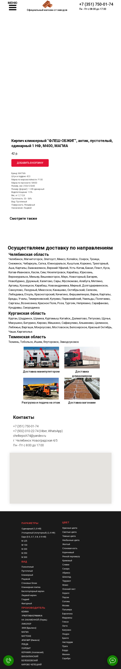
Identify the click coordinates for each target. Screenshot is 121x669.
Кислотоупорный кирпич (33, 591)
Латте (65, 626)
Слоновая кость (69, 548)
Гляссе (65, 622)
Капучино (66, 630)
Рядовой (26, 579)
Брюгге (65, 638)
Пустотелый (27, 571)
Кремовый (67, 560)
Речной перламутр (71, 556)
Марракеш (67, 618)
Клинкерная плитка (31, 587)
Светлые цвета (69, 532)
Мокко (65, 585)
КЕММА (25, 611)
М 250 (24, 553)
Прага (65, 646)
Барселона (67, 614)
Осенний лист (69, 589)
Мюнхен (66, 654)
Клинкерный (27, 575)
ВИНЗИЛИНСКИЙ (30, 656)
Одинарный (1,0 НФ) (31, 529)
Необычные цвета (70, 540)
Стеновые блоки (29, 583)
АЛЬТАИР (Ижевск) (31, 640)
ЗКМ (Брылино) (29, 628)
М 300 (24, 557)
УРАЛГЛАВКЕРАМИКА (32, 616)
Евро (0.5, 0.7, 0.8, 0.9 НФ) (34, 537)
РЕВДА (25, 644)
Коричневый (68, 552)
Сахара (65, 569)
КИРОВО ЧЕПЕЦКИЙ (32, 664)
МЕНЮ (12, 3)
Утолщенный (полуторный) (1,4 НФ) (38, 533)
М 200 (24, 549)
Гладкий (25, 599)
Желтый (66, 544)
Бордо (65, 650)
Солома (66, 601)
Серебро (66, 658)
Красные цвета (69, 528)
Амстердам (67, 642)
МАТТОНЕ (26, 636)
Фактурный (27, 603)
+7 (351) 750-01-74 (96, 4)
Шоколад (66, 577)
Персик (65, 597)
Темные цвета (69, 536)
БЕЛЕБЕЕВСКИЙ (30, 660)
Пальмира (67, 609)
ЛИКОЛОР (26, 624)
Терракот (66, 581)
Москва (65, 605)
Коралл (65, 593)
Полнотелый (28, 567)
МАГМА (25, 632)
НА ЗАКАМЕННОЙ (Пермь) (34, 620)
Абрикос (66, 573)
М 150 (24, 545)
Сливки (65, 564)
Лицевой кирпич (29, 595)
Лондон (65, 634)
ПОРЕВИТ (26, 648)
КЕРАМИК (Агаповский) (33, 652)
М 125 (24, 541)
